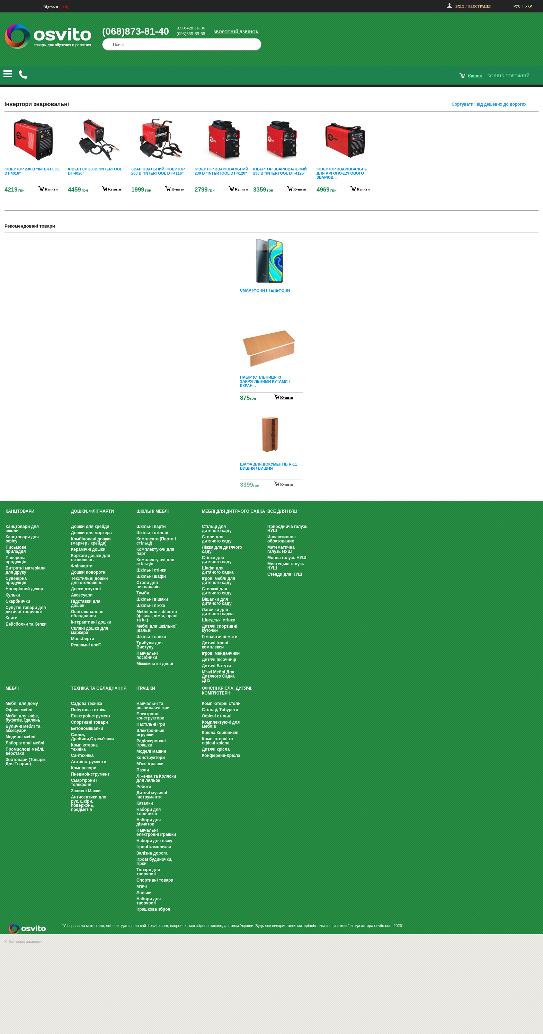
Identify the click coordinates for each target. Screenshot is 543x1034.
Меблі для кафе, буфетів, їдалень (23, 718)
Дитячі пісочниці (219, 659)
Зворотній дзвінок (236, 31)
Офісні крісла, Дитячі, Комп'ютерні (227, 691)
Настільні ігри (150, 724)
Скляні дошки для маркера (89, 630)
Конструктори (150, 757)
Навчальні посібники (147, 655)
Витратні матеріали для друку (26, 570)
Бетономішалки (87, 728)
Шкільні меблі (152, 511)
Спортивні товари (89, 722)
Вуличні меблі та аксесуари (23, 728)
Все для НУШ (282, 511)
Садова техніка (86, 703)
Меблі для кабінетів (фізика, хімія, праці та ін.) (156, 615)
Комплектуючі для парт (155, 551)
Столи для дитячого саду (217, 538)
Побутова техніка (89, 709)
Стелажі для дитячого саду (217, 590)
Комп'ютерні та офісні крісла (217, 740)
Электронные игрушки (150, 732)
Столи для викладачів (148, 584)
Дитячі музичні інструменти (151, 794)
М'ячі (141, 886)
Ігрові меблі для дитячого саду (218, 580)
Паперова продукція (16, 559)
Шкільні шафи (151, 576)
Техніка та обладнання (98, 688)
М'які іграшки (149, 763)
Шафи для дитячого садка (217, 570)
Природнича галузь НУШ (287, 528)
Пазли (142, 770)
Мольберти (82, 638)
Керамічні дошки (88, 549)
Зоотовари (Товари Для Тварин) (25, 761)
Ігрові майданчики (221, 653)
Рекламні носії (85, 645)
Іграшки (145, 688)
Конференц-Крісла (221, 755)
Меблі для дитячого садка (233, 511)
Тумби (142, 593)
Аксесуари (81, 595)
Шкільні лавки (151, 636)
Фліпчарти (81, 566)
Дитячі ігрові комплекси (215, 644)
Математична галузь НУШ (281, 549)
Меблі (12, 688)
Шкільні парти (151, 526)
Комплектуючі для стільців (155, 561)
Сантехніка (82, 755)
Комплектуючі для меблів (221, 724)
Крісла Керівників (220, 732)
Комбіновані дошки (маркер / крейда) (91, 541)
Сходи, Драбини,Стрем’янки (92, 736)
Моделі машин (151, 751)
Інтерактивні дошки (91, 622)
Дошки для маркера (91, 532)
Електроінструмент (90, 716)
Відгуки (50, 7)
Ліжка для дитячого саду (222, 549)
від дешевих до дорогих (501, 104)
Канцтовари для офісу (22, 538)
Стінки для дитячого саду (217, 559)
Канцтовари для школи (22, 528)
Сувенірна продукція (16, 580)
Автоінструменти (88, 761)
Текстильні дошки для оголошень (89, 580)
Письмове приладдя (16, 549)
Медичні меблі (20, 736)
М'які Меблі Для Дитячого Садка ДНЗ (218, 676)
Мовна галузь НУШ (286, 557)
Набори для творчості (148, 900)
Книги (11, 618)
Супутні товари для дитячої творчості (26, 609)
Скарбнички (18, 601)
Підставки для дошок (85, 603)
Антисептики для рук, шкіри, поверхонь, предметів (88, 803)
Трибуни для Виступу (149, 644)
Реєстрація (479, 6)
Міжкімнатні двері (154, 663)
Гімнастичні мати (219, 636)
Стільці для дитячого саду (217, 528)
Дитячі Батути (216, 665)
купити (51, 189)
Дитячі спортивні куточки (219, 628)
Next (271, 485)
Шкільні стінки (151, 570)
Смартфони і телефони (84, 782)
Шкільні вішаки (152, 599)
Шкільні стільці (152, 532)
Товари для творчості (148, 871)
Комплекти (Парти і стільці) (156, 541)
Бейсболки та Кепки (26, 624)
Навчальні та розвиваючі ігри (153, 705)
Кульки (13, 595)
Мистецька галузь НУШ (285, 566)
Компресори (83, 768)
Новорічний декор (24, 588)
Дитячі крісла (216, 749)
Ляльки (144, 892)
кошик (475, 75)
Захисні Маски (86, 790)
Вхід (459, 6)
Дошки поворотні (89, 572)
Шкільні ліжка (150, 605)
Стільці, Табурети (220, 709)
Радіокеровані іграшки (151, 743)
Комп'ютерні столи (221, 703)
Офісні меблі (19, 709)
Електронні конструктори (150, 716)
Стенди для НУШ (284, 574)
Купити (286, 397)
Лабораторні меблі (25, 743)
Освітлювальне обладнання (87, 613)
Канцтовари (20, 511)
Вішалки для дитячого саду (217, 601)
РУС (517, 6)
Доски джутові (86, 588)
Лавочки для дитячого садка (217, 611)
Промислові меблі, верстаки (25, 751)
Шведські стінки (218, 620)
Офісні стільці (216, 716)
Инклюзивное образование (281, 538)
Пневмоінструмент (90, 774)
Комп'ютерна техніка (84, 747)
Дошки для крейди (90, 526)
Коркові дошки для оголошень (90, 557)
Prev (270, 242)
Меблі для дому (22, 703)
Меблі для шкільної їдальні (156, 628)
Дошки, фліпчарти (92, 511)
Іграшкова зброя (153, 909)
